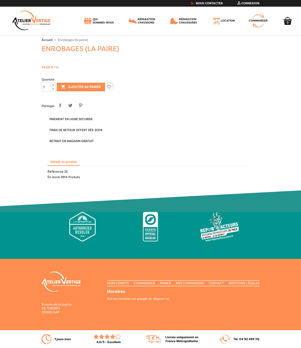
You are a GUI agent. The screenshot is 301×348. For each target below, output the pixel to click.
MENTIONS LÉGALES (244, 283)
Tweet (70, 105)
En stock (54, 177)
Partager (60, 105)
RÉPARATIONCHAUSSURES (188, 21)
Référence (55, 172)
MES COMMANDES (190, 283)
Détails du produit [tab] (63, 162)
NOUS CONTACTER (207, 3)
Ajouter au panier (81, 87)
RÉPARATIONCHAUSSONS (146, 21)
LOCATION (228, 21)
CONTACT (216, 283)
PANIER (165, 283)
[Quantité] (46, 87)
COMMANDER (258, 21)
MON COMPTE (118, 283)
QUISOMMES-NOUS (103, 21)
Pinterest (80, 105)
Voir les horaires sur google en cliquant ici (138, 299)
